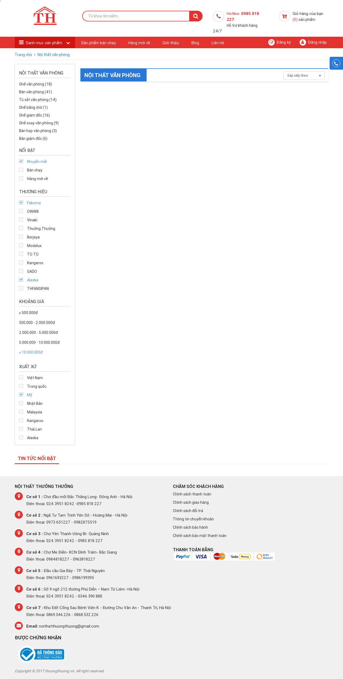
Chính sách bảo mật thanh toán (199, 535)
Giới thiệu (170, 42)
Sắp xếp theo (304, 75)
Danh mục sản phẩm (44, 42)
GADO (32, 271)
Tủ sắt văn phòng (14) (38, 99)
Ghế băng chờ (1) (33, 107)
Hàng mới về (139, 42)
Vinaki (32, 220)
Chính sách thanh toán (192, 494)
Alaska (32, 280)
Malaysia (34, 412)
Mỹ (29, 395)
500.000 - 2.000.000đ (37, 322)
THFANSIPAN (38, 288)
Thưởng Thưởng (41, 228)
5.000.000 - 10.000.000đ (39, 342)
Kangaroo (35, 262)
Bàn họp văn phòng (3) (38, 130)
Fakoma (34, 202)
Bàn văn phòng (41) (35, 91)
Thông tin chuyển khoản (193, 519)
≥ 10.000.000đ (31, 352)
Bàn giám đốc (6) (33, 138)
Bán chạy (34, 170)
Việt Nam (35, 377)
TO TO (33, 254)
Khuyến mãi (37, 161)
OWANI (33, 211)
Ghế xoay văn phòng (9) (39, 123)
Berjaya (33, 237)
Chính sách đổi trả (188, 510)
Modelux (34, 245)
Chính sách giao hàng (191, 502)
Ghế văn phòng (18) (35, 84)
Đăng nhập (313, 42)
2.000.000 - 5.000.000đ (38, 332)
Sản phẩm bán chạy (98, 42)
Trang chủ (24, 54)
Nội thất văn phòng (54, 54)
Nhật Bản (35, 403)
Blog (195, 42)
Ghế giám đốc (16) (34, 115)
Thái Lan (34, 429)
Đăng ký (279, 42)
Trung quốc (36, 386)
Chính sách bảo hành (190, 527)
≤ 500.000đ (28, 312)
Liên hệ (217, 42)
